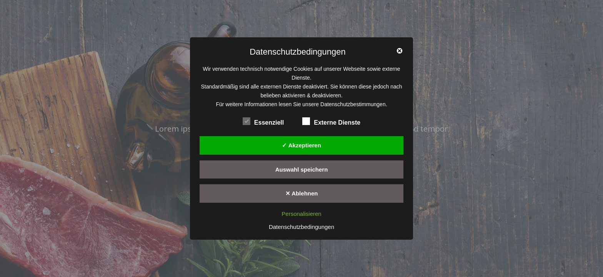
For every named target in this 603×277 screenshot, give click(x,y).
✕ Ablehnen (301, 193)
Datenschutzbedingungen (301, 227)
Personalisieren (301, 213)
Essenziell (263, 121)
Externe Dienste (331, 121)
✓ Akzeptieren (301, 145)
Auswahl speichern (301, 169)
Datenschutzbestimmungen (353, 104)
